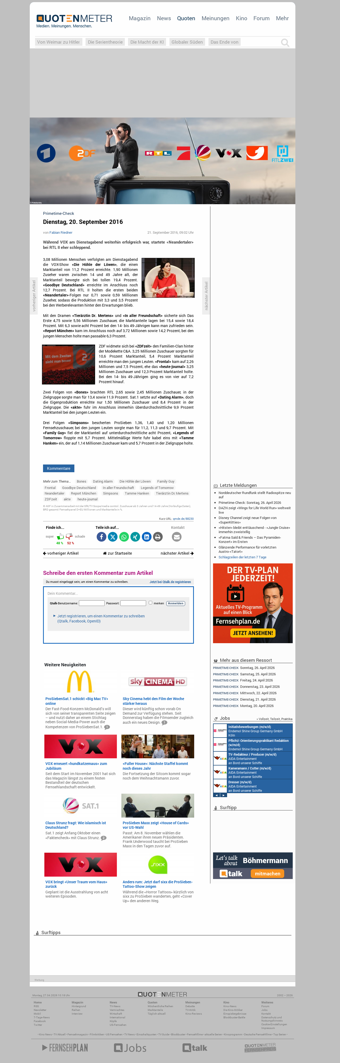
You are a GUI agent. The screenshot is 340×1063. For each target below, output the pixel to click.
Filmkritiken (97, 1034)
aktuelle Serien (213, 1034)
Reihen (76, 1010)
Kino (241, 18)
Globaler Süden (187, 42)
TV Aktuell (60, 1034)
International (117, 1017)
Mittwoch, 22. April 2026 (245, 693)
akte (67, 499)
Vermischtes (117, 1010)
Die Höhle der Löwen (135, 481)
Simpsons (110, 493)
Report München (83, 493)
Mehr (282, 18)
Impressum (268, 1028)
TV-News (115, 1006)
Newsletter (40, 1010)
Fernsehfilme (195, 1034)
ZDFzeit (51, 499)
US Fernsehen (114, 1034)
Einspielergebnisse (234, 1013)
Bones (81, 481)
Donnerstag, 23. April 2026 (246, 686)
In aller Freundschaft (118, 488)
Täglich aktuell (157, 1013)
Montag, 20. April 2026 (243, 706)
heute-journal (87, 499)
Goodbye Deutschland (79, 488)
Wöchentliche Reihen (160, 1006)
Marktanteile (155, 1010)
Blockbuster (178, 1034)
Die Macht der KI (147, 42)
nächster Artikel (177, 553)
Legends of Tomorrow (157, 488)
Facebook (40, 1021)
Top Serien (279, 1034)
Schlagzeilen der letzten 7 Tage (242, 557)
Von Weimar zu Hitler (58, 42)
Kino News (45, 1034)
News (164, 18)
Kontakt (266, 1013)
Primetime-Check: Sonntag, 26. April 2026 (250, 502)
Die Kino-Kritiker (233, 1010)
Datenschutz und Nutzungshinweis (272, 1019)
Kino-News (229, 1006)
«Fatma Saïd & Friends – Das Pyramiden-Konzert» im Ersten (250, 539)
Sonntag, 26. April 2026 (244, 667)
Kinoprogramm (233, 1034)
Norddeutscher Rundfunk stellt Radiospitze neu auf (255, 494)
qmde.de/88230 (183, 519)
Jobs (264, 1010)
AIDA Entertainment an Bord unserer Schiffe (245, 758)
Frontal (50, 488)
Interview (77, 1013)
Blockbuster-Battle (234, 1017)
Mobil (37, 1013)
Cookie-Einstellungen (274, 1024)
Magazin (140, 18)
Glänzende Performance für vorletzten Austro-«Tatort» (247, 549)
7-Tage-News (42, 1017)
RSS (36, 1006)
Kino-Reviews (193, 1013)
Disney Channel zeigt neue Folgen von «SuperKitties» (248, 519)
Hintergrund (79, 1006)
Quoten (186, 18)
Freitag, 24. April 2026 (243, 680)
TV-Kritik (190, 1010)
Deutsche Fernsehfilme (257, 1034)
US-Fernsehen (118, 1025)
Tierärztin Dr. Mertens (172, 493)
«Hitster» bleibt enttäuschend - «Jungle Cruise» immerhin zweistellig (254, 529)
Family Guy (166, 481)
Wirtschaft (116, 1013)
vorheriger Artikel (61, 553)
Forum (261, 18)
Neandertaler (54, 493)
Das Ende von (225, 42)
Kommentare (58, 468)
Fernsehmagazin (77, 1034)
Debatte (190, 1006)
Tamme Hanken (137, 493)
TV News (129, 1034)
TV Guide (163, 1034)
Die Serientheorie (105, 42)
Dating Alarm (103, 481)
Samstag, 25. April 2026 (244, 674)
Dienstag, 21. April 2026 (244, 699)
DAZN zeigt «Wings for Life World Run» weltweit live (255, 509)
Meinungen (216, 18)
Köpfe (113, 1021)
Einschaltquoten (146, 1034)
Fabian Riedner (60, 232)
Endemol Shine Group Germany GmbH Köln (248, 730)
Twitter (38, 1025)
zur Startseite (117, 553)
